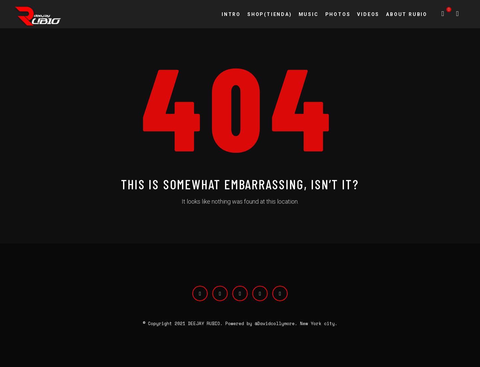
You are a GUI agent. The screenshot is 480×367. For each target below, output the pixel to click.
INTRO (231, 14)
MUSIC (309, 14)
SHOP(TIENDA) (269, 14)
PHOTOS (338, 14)
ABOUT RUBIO (406, 14)
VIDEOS (368, 14)
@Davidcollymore (275, 323)
